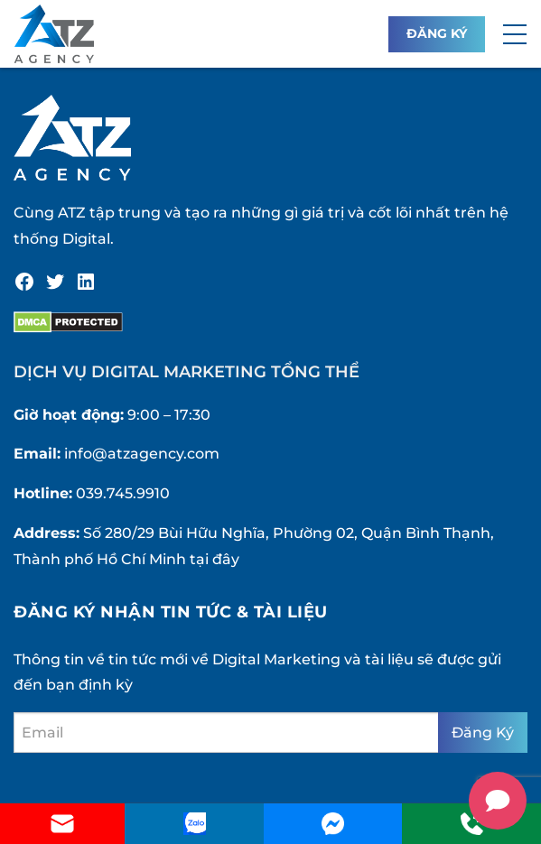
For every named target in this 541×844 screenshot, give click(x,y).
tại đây (214, 559)
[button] (515, 34)
